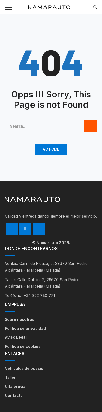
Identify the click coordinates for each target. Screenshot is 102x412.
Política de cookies (23, 346)
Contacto (14, 395)
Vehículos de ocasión (25, 368)
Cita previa (15, 386)
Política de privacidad (25, 328)
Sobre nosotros (19, 319)
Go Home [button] (51, 149)
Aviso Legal (16, 337)
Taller (10, 377)
